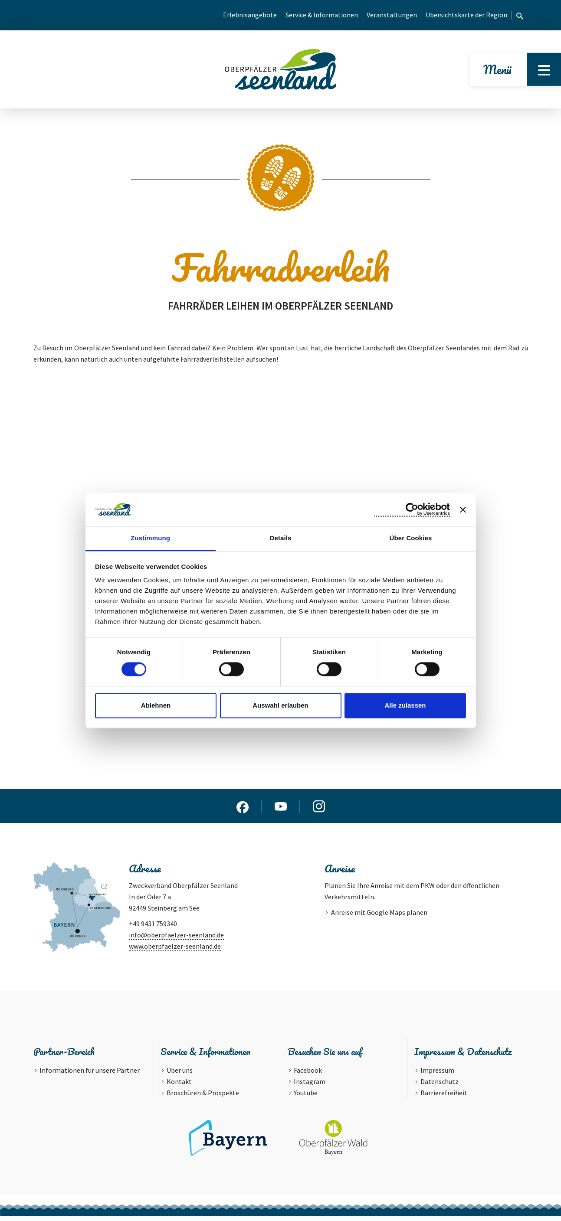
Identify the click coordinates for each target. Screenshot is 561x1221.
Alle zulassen (405, 705)
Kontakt (179, 1086)
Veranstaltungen (392, 14)
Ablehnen (156, 705)
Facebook (308, 1075)
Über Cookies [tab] (411, 538)
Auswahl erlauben (280, 705)
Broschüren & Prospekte (203, 1097)
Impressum (437, 1075)
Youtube (306, 1097)
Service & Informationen (321, 14)
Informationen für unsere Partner (89, 1075)
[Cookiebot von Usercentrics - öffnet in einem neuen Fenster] (412, 509)
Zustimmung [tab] (150, 538)
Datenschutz (439, 1086)
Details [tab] (281, 538)
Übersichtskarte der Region (466, 14)
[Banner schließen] (463, 509)
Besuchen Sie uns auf (325, 1056)
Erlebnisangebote (250, 14)
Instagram (309, 1086)
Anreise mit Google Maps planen (379, 916)
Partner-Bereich (64, 1056)
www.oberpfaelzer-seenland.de (175, 950)
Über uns (180, 1075)
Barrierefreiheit (443, 1097)
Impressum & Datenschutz (463, 1056)
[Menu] (543, 71)
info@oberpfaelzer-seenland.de (176, 939)
